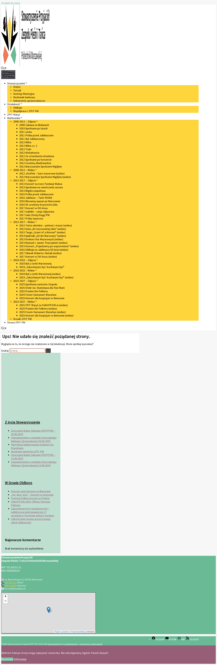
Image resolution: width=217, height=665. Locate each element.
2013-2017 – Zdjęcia (25, 180)
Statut (16, 87)
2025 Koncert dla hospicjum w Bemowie (41, 298)
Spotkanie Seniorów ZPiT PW (27, 451)
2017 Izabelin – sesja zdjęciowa (36, 211)
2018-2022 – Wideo (25, 270)
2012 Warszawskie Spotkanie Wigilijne (40, 166)
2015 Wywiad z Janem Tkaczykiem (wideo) (43, 242)
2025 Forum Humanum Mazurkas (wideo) (42, 312)
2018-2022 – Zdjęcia (25, 260)
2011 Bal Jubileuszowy (32, 139)
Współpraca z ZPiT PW (26, 111)
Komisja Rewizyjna (23, 93)
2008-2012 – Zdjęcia (25, 121)
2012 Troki (25, 149)
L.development (70, 644)
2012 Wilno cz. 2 (28, 145)
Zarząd (17, 90)
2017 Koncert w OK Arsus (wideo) (38, 256)
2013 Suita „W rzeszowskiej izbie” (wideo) (42, 229)
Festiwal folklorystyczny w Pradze (30, 498)
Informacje (20, 659)
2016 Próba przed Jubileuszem (36, 194)
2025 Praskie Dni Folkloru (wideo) (38, 308)
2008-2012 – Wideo (25, 170)
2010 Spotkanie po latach (33, 128)
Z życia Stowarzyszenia (22, 422)
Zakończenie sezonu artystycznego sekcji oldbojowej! (31, 520)
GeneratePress (54, 644)
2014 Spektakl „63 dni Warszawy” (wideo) (42, 236)
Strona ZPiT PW (16, 322)
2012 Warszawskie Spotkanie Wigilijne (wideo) (45, 177)
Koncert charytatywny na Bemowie (30, 491)
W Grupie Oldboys (18, 482)
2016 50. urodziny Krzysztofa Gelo (38, 204)
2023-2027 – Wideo (25, 301)
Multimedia (15, 118)
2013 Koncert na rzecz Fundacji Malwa (40, 184)
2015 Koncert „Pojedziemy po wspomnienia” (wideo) (49, 246)
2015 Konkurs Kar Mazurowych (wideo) (41, 239)
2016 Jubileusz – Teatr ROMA (35, 197)
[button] (4, 68)
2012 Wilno (25, 142)
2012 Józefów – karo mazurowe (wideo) (42, 173)
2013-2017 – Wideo (25, 222)
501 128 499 (10, 585)
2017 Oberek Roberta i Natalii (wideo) (40, 253)
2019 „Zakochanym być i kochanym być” (41, 267)
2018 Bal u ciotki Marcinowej (35, 263)
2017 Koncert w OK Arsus (33, 208)
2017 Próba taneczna (31, 218)
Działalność (15, 104)
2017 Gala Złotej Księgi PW (34, 215)
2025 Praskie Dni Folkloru (33, 291)
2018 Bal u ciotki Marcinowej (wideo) (40, 274)
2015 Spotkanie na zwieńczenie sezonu (41, 187)
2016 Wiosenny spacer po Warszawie (39, 201)
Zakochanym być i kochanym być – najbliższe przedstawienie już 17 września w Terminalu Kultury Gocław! (32, 512)
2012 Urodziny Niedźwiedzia (35, 163)
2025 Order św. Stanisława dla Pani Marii (42, 287)
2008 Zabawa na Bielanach (34, 125)
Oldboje (17, 107)
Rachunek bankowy (24, 97)
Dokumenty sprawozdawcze (29, 100)
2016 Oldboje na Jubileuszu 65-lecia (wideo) (43, 249)
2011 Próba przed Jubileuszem (36, 135)
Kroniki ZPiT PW (22, 319)
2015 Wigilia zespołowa (32, 190)
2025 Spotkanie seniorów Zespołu (38, 284)
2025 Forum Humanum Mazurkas (38, 294)
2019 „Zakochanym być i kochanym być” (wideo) (46, 277)
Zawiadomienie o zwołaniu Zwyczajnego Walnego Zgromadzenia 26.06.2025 (34, 439)
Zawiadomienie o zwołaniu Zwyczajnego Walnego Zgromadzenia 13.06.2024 (34, 463)
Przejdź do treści (10, 3)
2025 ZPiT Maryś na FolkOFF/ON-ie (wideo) (43, 305)
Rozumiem (7, 659)
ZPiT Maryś (13, 114)
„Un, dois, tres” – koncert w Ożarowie (32, 494)
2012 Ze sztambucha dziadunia (36, 156)
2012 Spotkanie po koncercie (35, 159)
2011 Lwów (25, 132)
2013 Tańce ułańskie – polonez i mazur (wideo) (45, 225)
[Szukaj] (48, 350)
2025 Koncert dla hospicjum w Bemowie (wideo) (46, 315)
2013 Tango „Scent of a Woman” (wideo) (42, 232)
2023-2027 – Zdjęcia (25, 281)
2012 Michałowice (29, 152)
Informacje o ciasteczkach (90, 644)
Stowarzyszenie (17, 83)
